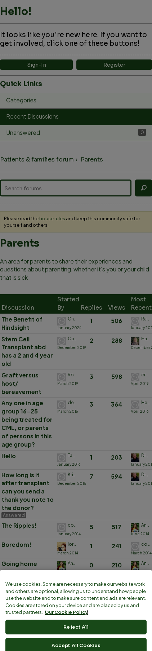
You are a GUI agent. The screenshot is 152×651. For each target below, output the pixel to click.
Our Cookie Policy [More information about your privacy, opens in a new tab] (66, 647)
